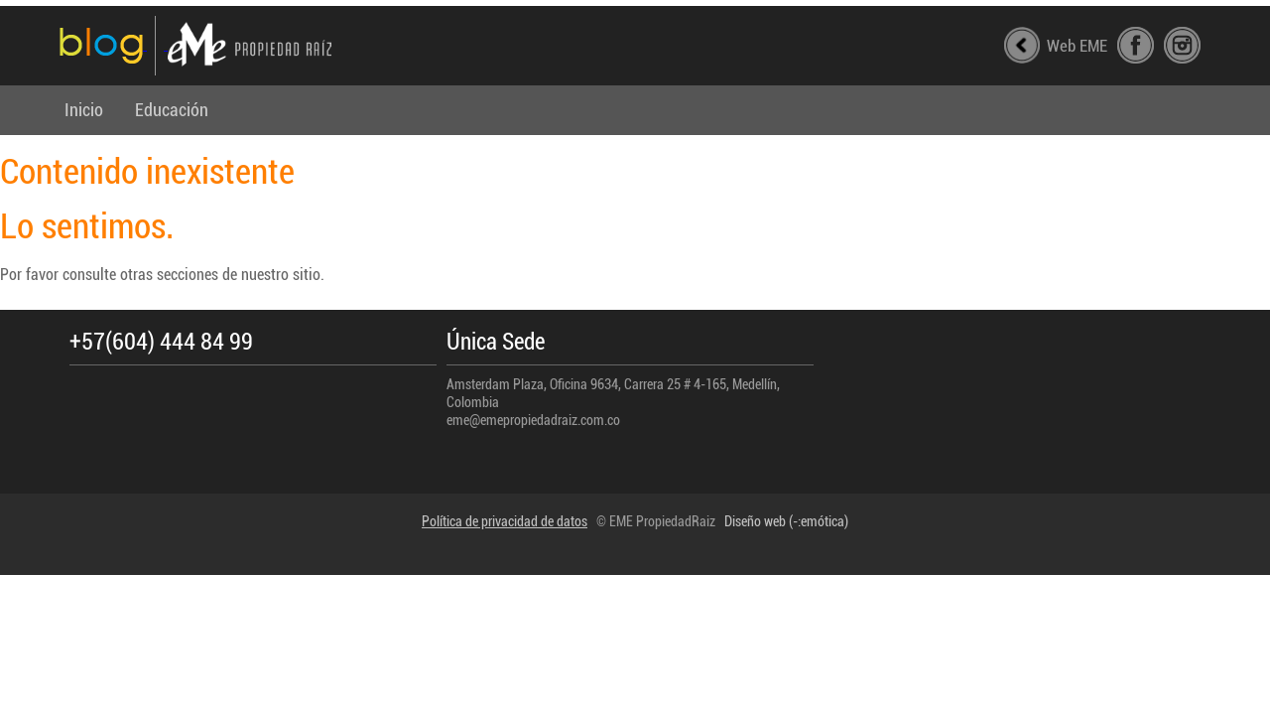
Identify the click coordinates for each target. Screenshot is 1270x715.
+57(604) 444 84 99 (161, 342)
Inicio (83, 109)
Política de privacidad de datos (504, 521)
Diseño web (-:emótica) (786, 521)
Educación (171, 109)
